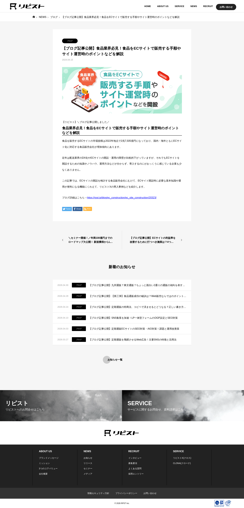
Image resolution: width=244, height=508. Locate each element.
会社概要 (43, 474)
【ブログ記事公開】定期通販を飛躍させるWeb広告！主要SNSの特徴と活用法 (132, 339)
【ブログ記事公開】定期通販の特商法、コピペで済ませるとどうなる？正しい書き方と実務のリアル (138, 307)
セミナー (88, 468)
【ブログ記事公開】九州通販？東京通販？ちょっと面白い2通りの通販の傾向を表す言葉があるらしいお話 (138, 285)
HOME (147, 6)
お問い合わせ (226, 7)
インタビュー (134, 458)
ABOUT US (162, 6)
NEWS (193, 6)
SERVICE (179, 6)
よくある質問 (134, 468)
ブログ (70, 41)
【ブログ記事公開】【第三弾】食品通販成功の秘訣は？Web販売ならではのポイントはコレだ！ (138, 296)
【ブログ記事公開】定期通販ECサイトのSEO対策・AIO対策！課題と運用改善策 (134, 328)
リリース (88, 463)
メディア (88, 474)
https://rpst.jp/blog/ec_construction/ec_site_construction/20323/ (121, 197)
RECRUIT (208, 6)
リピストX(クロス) (182, 458)
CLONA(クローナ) (182, 463)
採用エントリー (136, 474)
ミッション (44, 463)
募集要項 (132, 463)
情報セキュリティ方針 (98, 493)
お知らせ (88, 458)
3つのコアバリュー (48, 468)
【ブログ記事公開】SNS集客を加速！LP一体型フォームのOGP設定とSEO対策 (133, 318)
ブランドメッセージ (49, 458)
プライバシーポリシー (126, 493)
